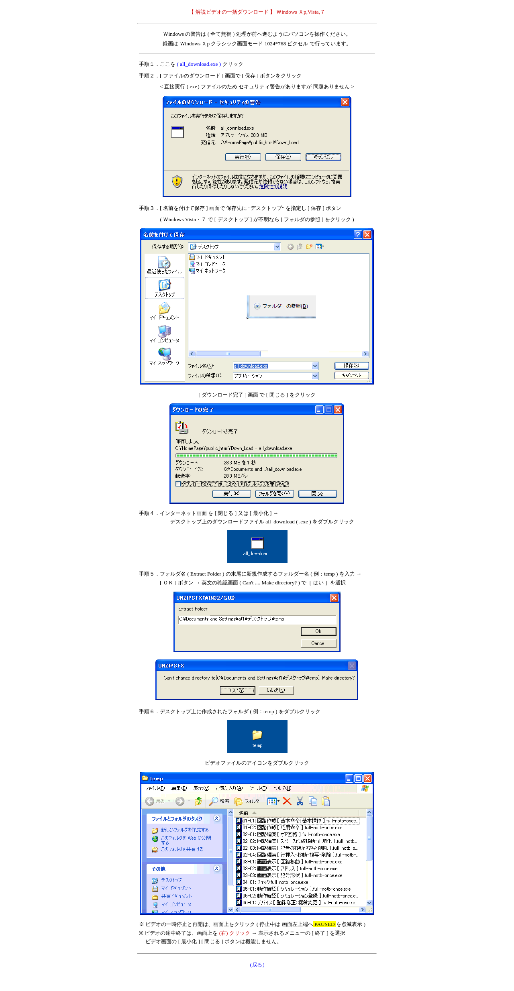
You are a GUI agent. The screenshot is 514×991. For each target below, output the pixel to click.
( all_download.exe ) (199, 64)
